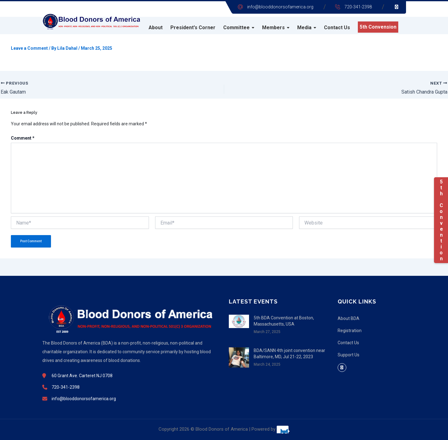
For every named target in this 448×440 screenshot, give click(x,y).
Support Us (348, 354)
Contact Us (337, 27)
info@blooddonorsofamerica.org (280, 6)
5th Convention (441, 220)
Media (304, 27)
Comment (23, 138)
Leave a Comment (29, 48)
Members (273, 27)
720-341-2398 (358, 6)
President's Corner (192, 27)
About (156, 27)
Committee (236, 27)
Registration (350, 330)
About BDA (348, 318)
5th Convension (378, 27)
